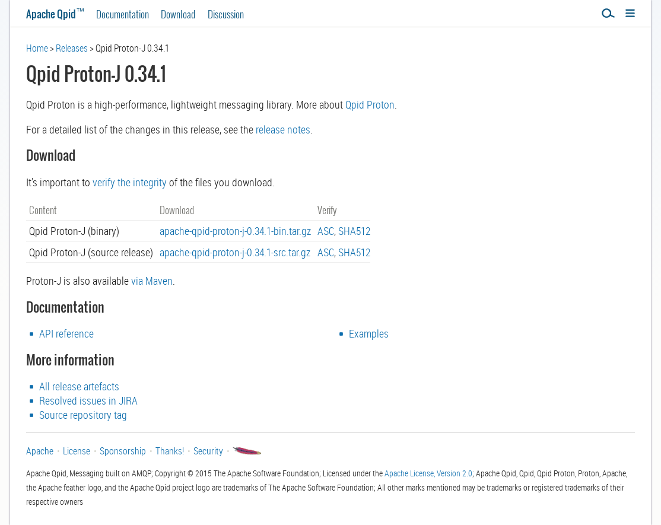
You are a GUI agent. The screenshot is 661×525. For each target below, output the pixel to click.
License (76, 450)
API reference (66, 333)
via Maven (152, 280)
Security (208, 450)
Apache (39, 450)
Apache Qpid (55, 14)
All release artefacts (79, 386)
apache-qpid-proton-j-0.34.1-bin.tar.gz (235, 231)
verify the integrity (130, 182)
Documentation (122, 14)
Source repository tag (83, 415)
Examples (369, 333)
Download (178, 14)
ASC (325, 231)
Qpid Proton (370, 104)
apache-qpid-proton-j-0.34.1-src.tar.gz (235, 252)
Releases (72, 48)
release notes (283, 129)
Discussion (226, 14)
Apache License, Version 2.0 (428, 473)
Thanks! (169, 450)
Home (37, 48)
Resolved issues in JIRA (88, 400)
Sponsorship (123, 450)
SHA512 (354, 231)
